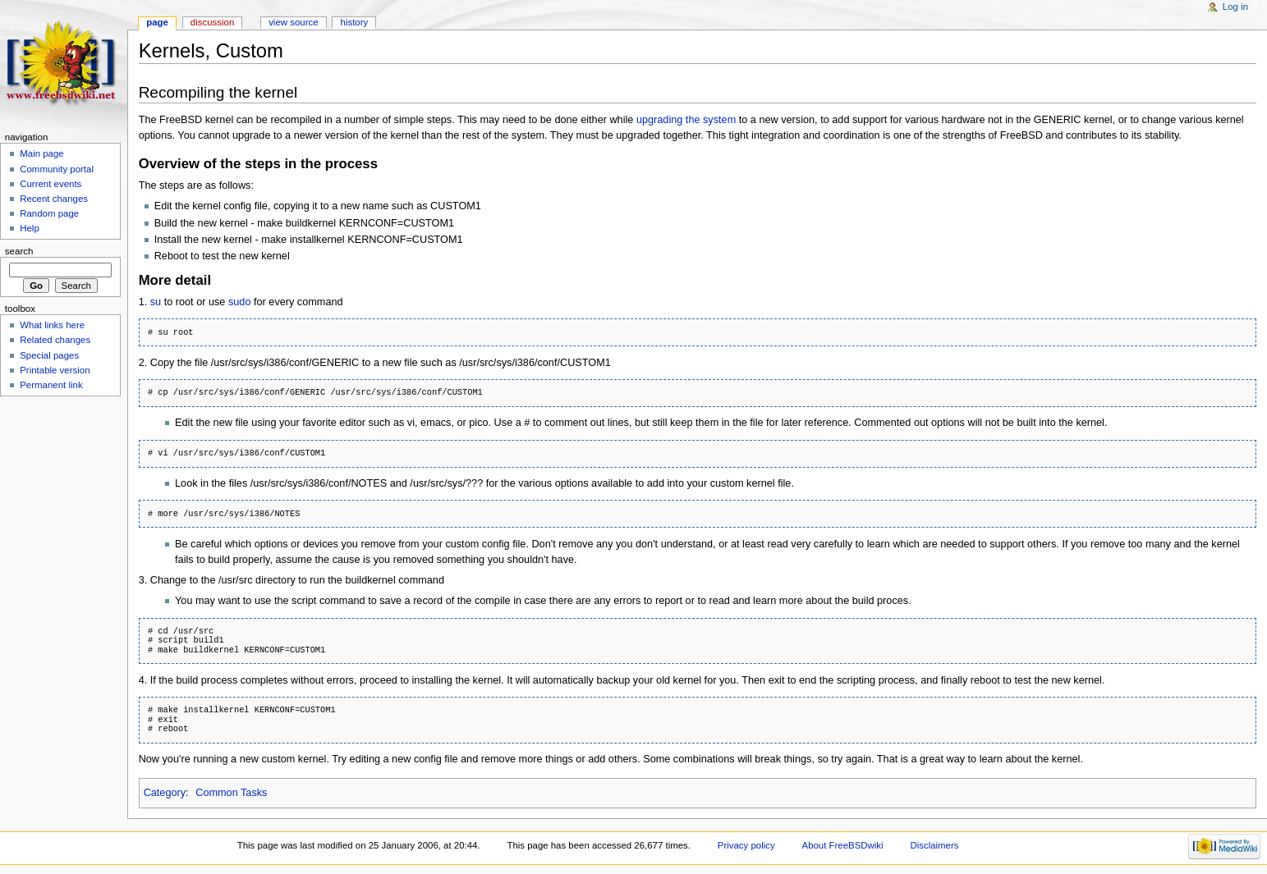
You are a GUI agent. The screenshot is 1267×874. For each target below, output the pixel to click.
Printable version (55, 370)
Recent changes (54, 199)
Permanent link (51, 385)
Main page (42, 153)
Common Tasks (231, 792)
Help (29, 228)
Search (19, 251)
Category (165, 792)
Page (157, 22)
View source (293, 22)
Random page (49, 213)
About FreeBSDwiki (843, 845)
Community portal (57, 169)
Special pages (49, 355)
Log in (1235, 6)
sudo (239, 302)
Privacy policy (746, 845)
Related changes (55, 340)
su (155, 302)
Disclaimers (934, 845)
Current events (50, 184)
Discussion (212, 22)
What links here (52, 325)
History (355, 22)
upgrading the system (686, 120)
